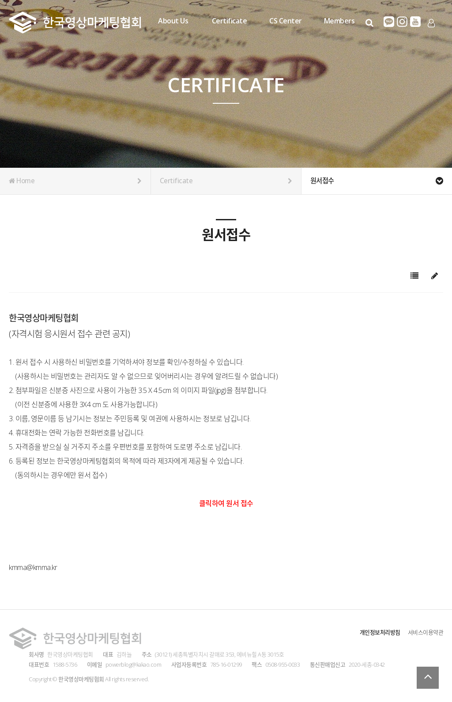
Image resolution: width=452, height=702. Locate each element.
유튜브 (415, 21)
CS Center (285, 21)
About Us (173, 21)
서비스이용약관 (426, 632)
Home (75, 181)
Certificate (229, 21)
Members (339, 21)
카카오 (389, 21)
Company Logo (75, 22)
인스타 (402, 21)
